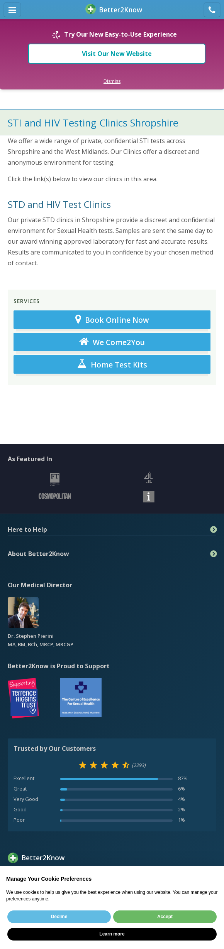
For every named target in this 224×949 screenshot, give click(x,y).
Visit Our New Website (117, 53)
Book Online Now (112, 319)
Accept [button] (165, 916)
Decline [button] (59, 916)
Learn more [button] (111, 934)
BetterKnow (113, 10)
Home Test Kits (112, 364)
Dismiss (112, 81)
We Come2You (112, 342)
